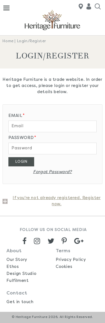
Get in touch (19, 302)
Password (22, 137)
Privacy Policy (71, 260)
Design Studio (21, 274)
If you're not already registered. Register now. (57, 201)
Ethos (12, 267)
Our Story (16, 260)
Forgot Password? (52, 172)
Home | (9, 41)
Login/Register (31, 41)
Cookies (64, 267)
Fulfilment (17, 281)
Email (16, 115)
